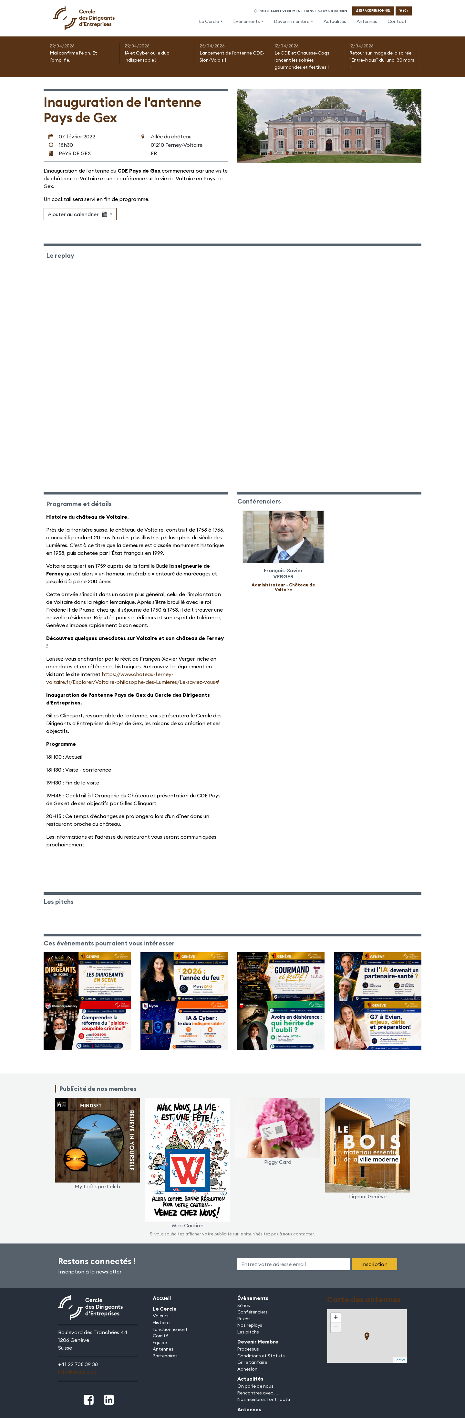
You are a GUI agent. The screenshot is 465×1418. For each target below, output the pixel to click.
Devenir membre (291, 21)
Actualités (335, 21)
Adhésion (247, 1369)
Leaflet (400, 1360)
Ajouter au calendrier (78, 214)
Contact (397, 21)
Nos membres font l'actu (263, 1399)
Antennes (366, 21)
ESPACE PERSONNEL (373, 10)
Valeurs (161, 1316)
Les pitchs (248, 1332)
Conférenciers (252, 1312)
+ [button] (336, 1318)
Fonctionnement (170, 1329)
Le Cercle (209, 21)
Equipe (160, 1342)
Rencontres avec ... (257, 1393)
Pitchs (244, 1319)
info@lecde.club (77, 1372)
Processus (248, 1349)
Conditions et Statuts (261, 1356)
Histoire (161, 1322)
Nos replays (249, 1325)
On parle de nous (255, 1386)
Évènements (246, 21)
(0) (403, 10)
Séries (243, 1305)
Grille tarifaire (252, 1362)
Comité (160, 1336)
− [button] (336, 1328)
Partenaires (165, 1356)
